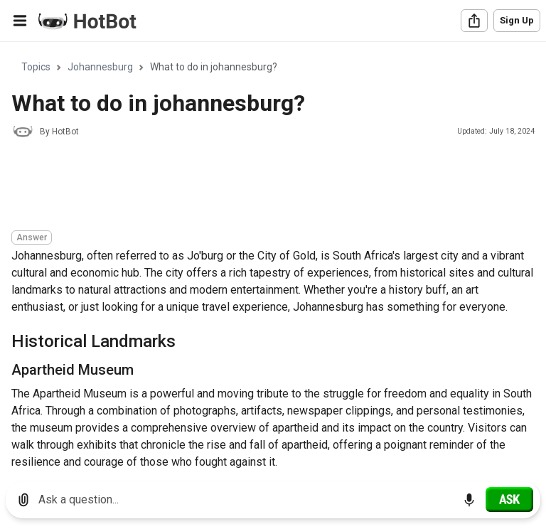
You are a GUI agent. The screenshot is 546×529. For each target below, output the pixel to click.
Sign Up (517, 20)
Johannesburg (100, 67)
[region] (273, 256)
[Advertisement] (270, 186)
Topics (35, 67)
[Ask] (509, 499)
